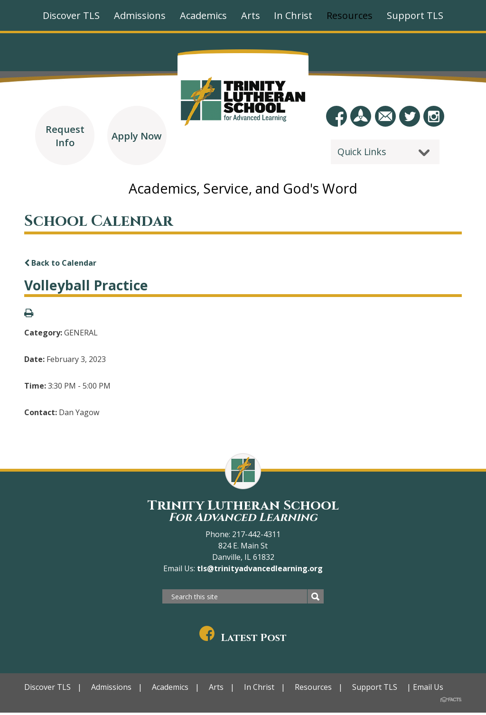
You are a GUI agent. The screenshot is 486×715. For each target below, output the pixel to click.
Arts (216, 689)
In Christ (259, 689)
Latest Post (243, 640)
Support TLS (374, 689)
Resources (313, 689)
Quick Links (361, 151)
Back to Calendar (60, 265)
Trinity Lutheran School (243, 513)
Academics (170, 689)
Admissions (111, 689)
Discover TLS (47, 689)
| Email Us (425, 689)
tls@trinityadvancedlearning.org (259, 571)
